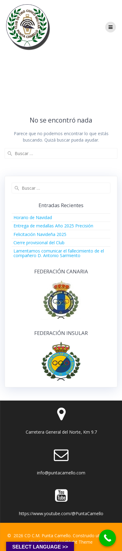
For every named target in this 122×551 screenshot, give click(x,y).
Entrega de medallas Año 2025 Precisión (53, 226)
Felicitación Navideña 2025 (39, 234)
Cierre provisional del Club (39, 242)
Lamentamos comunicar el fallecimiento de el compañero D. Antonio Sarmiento (58, 253)
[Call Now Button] (107, 538)
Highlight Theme (76, 542)
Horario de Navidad (32, 217)
